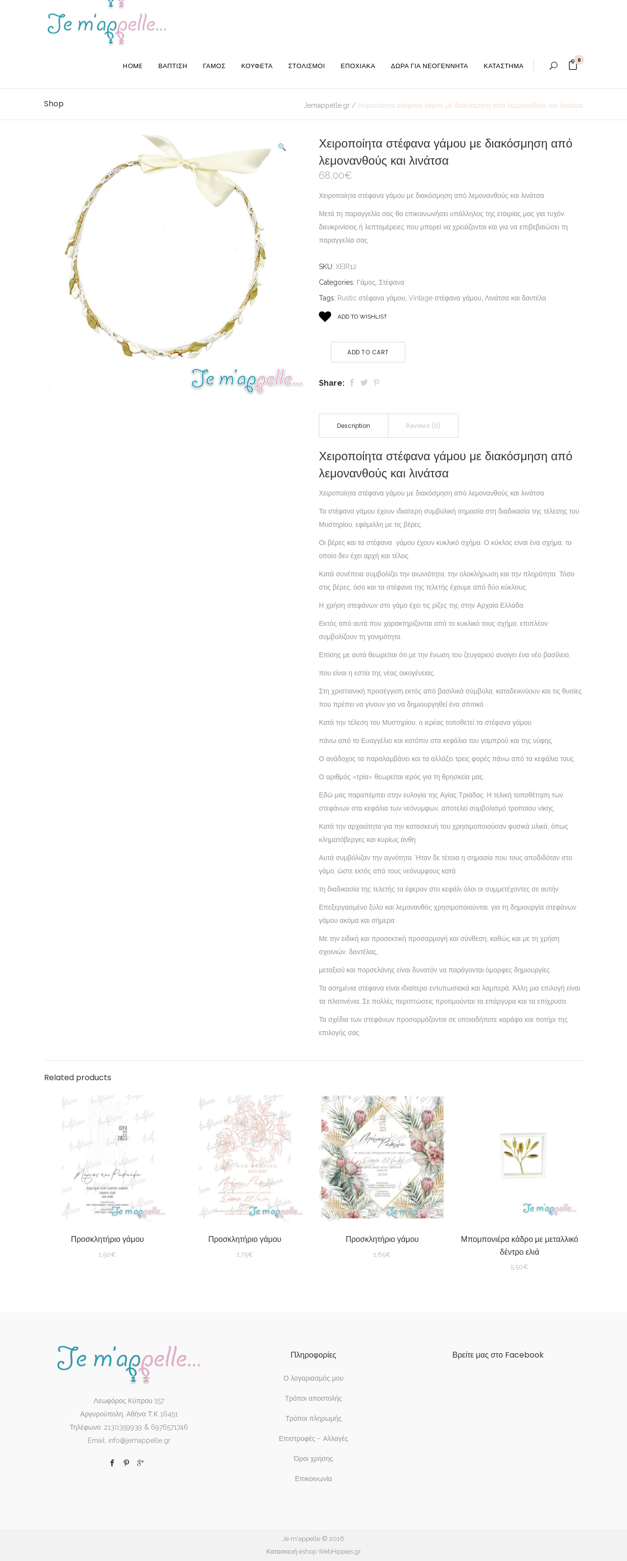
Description (353, 425)
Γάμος (366, 282)
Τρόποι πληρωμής (313, 1418)
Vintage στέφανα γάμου (445, 298)
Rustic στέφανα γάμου (371, 298)
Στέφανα (391, 282)
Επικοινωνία (313, 1479)
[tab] (353, 426)
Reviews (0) (423, 425)
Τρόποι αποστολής (313, 1398)
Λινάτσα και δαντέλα (515, 298)
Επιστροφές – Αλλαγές (313, 1438)
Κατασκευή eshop (291, 1551)
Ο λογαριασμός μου (313, 1378)
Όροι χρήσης (313, 1458)
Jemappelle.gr (327, 105)
